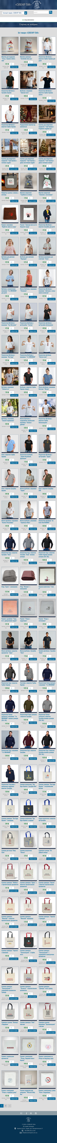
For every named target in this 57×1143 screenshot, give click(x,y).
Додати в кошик (32, 65)
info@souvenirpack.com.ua (29, 1132)
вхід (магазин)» (29, 20)
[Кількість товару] (11, 64)
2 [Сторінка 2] (5, 1105)
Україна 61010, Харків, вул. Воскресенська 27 (30, 1128)
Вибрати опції (14, 67)
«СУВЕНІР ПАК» (28, 4)
